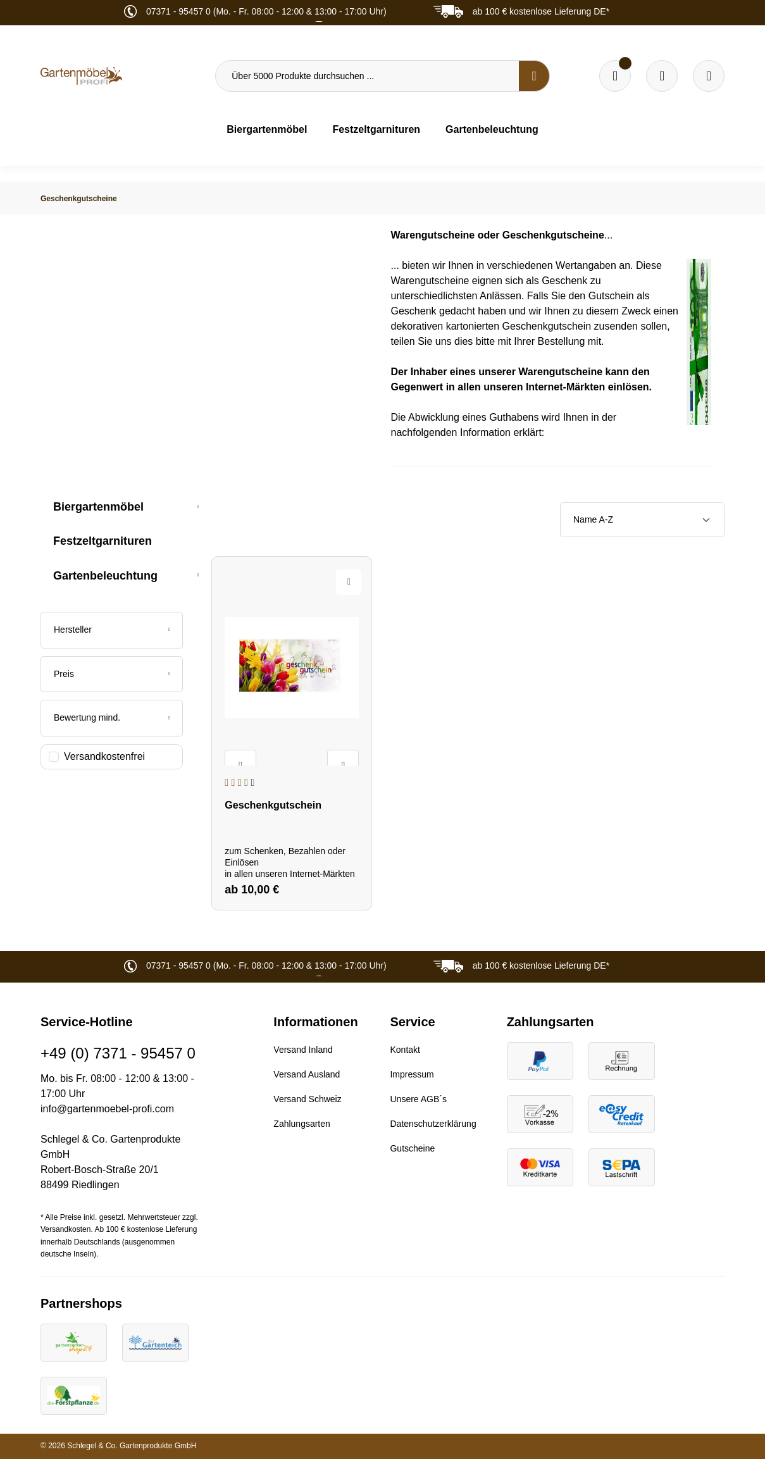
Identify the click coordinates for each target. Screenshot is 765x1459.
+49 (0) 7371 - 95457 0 (118, 1053)
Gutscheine (412, 1148)
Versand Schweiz (307, 1099)
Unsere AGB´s (418, 1099)
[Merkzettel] (615, 76)
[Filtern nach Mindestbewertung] (111, 718)
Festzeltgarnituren (102, 541)
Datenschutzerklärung (433, 1124)
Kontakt (405, 1050)
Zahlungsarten (301, 1124)
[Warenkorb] (662, 76)
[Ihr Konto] (709, 76)
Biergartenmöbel (98, 506)
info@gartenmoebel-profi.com (107, 1108)
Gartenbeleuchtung (105, 575)
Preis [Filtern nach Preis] (112, 674)
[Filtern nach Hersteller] (111, 630)
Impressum (411, 1074)
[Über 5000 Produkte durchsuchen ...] (367, 76)
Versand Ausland (306, 1074)
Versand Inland (302, 1050)
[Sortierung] (642, 519)
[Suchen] (534, 76)
